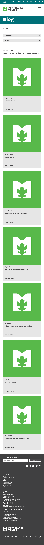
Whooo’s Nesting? (10, 382)
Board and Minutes (8, 502)
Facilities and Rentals (8, 496)
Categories (22, 35)
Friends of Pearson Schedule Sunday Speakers (18, 326)
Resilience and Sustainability (10, 520)
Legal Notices (6, 515)
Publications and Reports (9, 514)
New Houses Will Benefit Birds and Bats (16, 270)
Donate (13, 1)
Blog (4, 486)
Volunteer (21, 1)
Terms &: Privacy (34, 536)
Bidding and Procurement (9, 517)
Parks (22, 40)
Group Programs (7, 485)
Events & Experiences (8, 477)
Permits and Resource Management (12, 499)
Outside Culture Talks (8, 503)
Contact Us (6, 511)
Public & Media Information (10, 512)
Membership (6, 490)
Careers (30, 1)
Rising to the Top (10, 101)
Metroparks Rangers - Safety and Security (13, 506)
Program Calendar (7, 482)
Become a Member (5, 2)
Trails (4, 480)
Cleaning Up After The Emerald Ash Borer (17, 438)
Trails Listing (6, 497)
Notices (37, 1)
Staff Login (6, 505)
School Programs (7, 483)
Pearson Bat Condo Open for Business (16, 213)
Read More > (9, 109)
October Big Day (10, 157)
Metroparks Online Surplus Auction (12, 518)
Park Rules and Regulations (10, 500)
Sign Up (35, 460)
